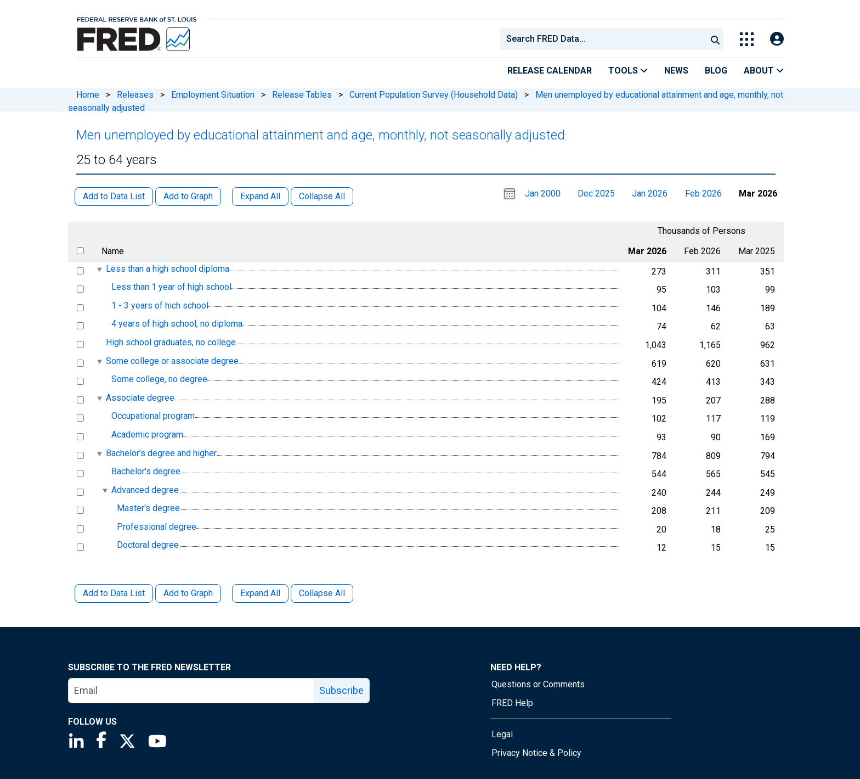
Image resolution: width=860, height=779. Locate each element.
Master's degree (148, 508)
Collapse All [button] (322, 196)
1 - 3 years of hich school (159, 305)
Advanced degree (145, 490)
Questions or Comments (538, 684)
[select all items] (80, 250)
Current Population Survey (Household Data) (433, 94)
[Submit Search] (715, 39)
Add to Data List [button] (114, 196)
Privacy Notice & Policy (536, 753)
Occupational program (153, 416)
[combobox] (602, 39)
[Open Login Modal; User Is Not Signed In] (777, 39)
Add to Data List (114, 593)
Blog (716, 70)
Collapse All (322, 593)
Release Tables (302, 94)
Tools (628, 70)
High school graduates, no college (171, 342)
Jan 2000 (543, 193)
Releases (135, 94)
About (764, 70)
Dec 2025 (596, 193)
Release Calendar (549, 70)
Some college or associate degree (172, 361)
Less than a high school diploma (167, 269)
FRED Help (512, 703)
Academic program (147, 434)
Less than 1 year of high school (171, 287)
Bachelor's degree (145, 471)
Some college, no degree (159, 379)
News (676, 70)
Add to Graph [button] (188, 196)
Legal (502, 734)
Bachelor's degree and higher (161, 453)
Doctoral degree (148, 545)
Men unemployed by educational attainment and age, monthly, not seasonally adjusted (320, 135)
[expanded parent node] (99, 269)
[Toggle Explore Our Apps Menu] (747, 39)
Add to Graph (188, 593)
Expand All (260, 593)
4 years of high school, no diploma (176, 324)
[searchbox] (605, 39)
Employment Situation (212, 94)
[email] (191, 691)
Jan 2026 (649, 193)
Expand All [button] (260, 196)
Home (87, 94)
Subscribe (341, 690)
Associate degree (140, 398)
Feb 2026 (703, 193)
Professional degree (156, 527)
